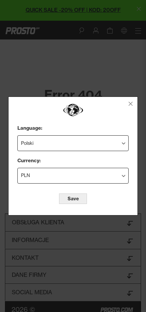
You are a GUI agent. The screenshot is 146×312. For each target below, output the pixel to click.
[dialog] (73, 156)
